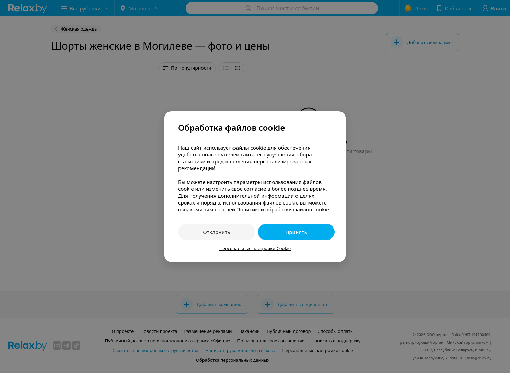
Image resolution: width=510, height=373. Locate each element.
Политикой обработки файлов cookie (282, 209)
